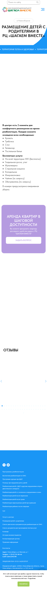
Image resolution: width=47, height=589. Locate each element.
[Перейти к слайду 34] (31, 409)
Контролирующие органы (11, 539)
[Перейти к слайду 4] (8, 405)
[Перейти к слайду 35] (33, 409)
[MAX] (8, 464)
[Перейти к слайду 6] (13, 405)
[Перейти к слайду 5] (11, 405)
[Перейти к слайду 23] (6, 409)
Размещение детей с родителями (13, 521)
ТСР (4, 511)
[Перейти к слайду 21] (2, 409)
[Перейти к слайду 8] (17, 405)
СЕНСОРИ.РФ (12, 557)
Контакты (6, 548)
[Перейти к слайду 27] (15, 409)
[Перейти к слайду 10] (22, 405)
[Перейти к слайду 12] (26, 405)
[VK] (4, 464)
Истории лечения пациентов (12, 535)
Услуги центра (8, 517)
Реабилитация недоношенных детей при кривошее (19, 503)
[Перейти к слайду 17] (38, 405)
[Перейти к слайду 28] (17, 409)
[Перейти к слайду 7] (15, 405)
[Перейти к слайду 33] (29, 409)
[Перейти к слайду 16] (35, 405)
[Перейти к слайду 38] (40, 409)
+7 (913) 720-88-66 (15, 554)
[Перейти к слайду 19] (42, 405)
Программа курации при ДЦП (13, 479)
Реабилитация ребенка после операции (16, 506)
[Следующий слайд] (45, 381)
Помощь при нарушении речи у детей (15, 483)
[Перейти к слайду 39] (42, 409)
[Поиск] (37, 2)
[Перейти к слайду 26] (13, 409)
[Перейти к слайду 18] (40, 405)
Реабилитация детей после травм (14, 499)
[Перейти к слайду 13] (29, 405)
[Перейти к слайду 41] (23, 412)
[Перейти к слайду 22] (4, 409)
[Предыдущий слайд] (1, 381)
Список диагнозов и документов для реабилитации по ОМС (22, 524)
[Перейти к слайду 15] (33, 405)
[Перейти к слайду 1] (2, 405)
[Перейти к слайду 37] (38, 409)
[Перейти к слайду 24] (8, 409)
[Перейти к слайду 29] (20, 409)
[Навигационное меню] (42, 9)
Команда (6, 531)
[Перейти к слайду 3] (6, 405)
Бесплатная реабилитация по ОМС (14, 476)
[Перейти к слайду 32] (26, 409)
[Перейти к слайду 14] (31, 405)
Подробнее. (32, 578)
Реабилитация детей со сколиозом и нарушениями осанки (22, 492)
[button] (23, 240)
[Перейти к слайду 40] (44, 409)
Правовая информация (10, 542)
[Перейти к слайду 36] (35, 409)
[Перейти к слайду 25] (11, 409)
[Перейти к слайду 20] (44, 405)
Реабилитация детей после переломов (15, 496)
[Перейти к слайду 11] (24, 405)
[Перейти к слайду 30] (22, 409)
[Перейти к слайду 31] (24, 409)
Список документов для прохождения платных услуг (20, 528)
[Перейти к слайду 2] (4, 405)
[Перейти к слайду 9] (20, 405)
